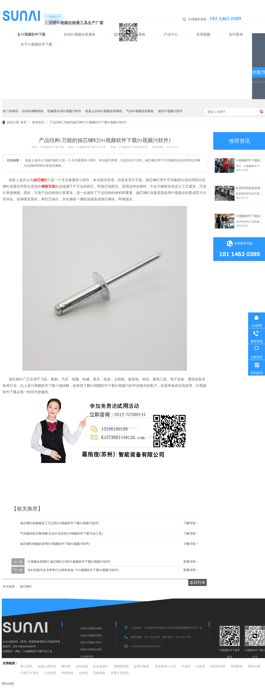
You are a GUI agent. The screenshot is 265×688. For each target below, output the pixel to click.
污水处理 (50, 673)
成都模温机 (121, 666)
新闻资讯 (38, 122)
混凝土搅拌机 (47, 666)
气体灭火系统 (29, 673)
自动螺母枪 (87, 656)
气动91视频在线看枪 (140, 111)
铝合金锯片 (100, 666)
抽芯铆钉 (26, 586)
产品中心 (171, 34)
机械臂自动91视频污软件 (64, 111)
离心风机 (26, 666)
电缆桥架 (237, 666)
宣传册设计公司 (165, 666)
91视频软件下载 (33, 34)
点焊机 (83, 673)
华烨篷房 (67, 673)
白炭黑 (200, 666)
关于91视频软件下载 (36, 44)
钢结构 (65, 666)
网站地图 (8, 683)
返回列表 (197, 582)
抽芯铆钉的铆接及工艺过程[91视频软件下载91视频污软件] (59, 523)
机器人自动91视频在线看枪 (103, 111)
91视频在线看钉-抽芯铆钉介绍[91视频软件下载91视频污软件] (69, 561)
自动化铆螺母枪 (32, 111)
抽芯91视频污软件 (170, 111)
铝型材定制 (217, 666)
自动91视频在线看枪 (79, 34)
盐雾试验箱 (141, 666)
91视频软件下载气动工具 (37, 651)
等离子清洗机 (120, 673)
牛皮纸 (185, 666)
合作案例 (236, 34)
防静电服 (99, 673)
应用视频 (203, 34)
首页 (23, 122)
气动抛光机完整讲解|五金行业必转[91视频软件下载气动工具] (61, 533)
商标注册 (254, 666)
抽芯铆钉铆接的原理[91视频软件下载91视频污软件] (55, 544)
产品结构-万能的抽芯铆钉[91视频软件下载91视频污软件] (88, 122)
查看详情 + (190, 561)
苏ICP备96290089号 (24, 646)
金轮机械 (82, 666)
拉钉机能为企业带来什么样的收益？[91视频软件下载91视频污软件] (73, 570)
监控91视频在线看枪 (129, 34)
